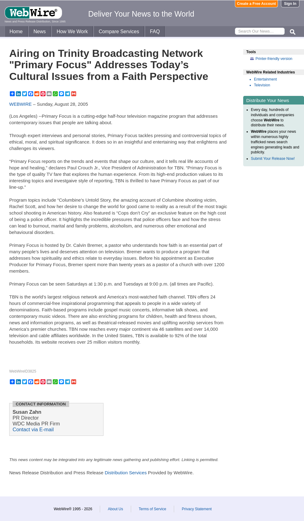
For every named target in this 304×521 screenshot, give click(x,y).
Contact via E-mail (33, 429)
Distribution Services (126, 472)
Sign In (290, 4)
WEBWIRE (20, 104)
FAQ (155, 31)
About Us (115, 509)
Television (262, 85)
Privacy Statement (197, 509)
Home (16, 31)
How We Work (72, 31)
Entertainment (265, 79)
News (39, 31)
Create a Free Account (256, 4)
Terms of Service (152, 509)
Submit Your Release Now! (273, 158)
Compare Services (119, 31)
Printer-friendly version (273, 59)
